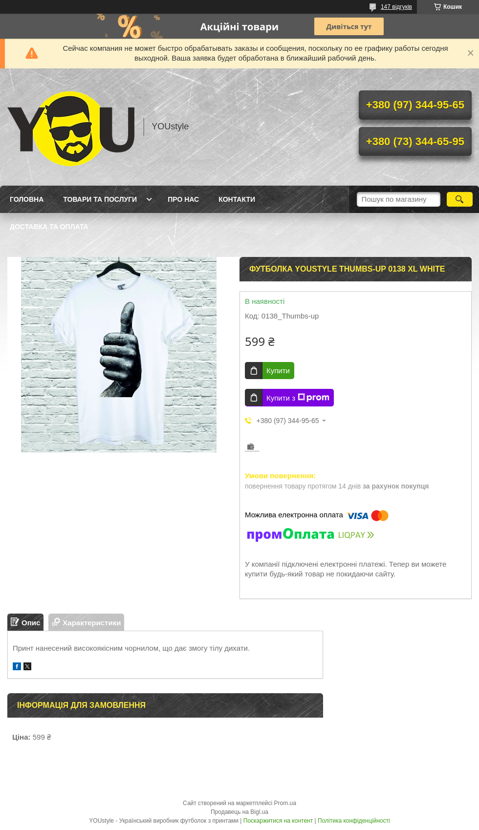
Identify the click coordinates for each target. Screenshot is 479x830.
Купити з (297, 397)
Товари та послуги (100, 199)
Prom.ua (285, 803)
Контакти (236, 199)
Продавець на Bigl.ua (239, 812)
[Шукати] (460, 199)
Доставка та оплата (49, 227)
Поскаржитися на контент (278, 820)
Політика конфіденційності (354, 820)
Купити (278, 370)
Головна (27, 199)
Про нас (183, 199)
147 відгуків (396, 6)
